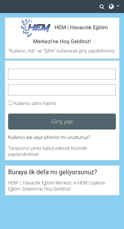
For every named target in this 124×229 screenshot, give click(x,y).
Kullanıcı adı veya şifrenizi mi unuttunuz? (49, 137)
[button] (102, 6)
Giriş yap (62, 121)
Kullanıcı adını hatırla (35, 103)
